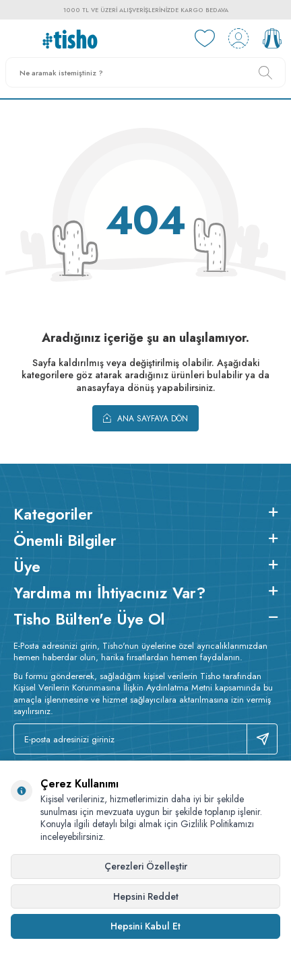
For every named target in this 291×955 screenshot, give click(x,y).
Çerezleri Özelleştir (145, 866)
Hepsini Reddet (146, 896)
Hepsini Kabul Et (145, 926)
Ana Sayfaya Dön (145, 418)
